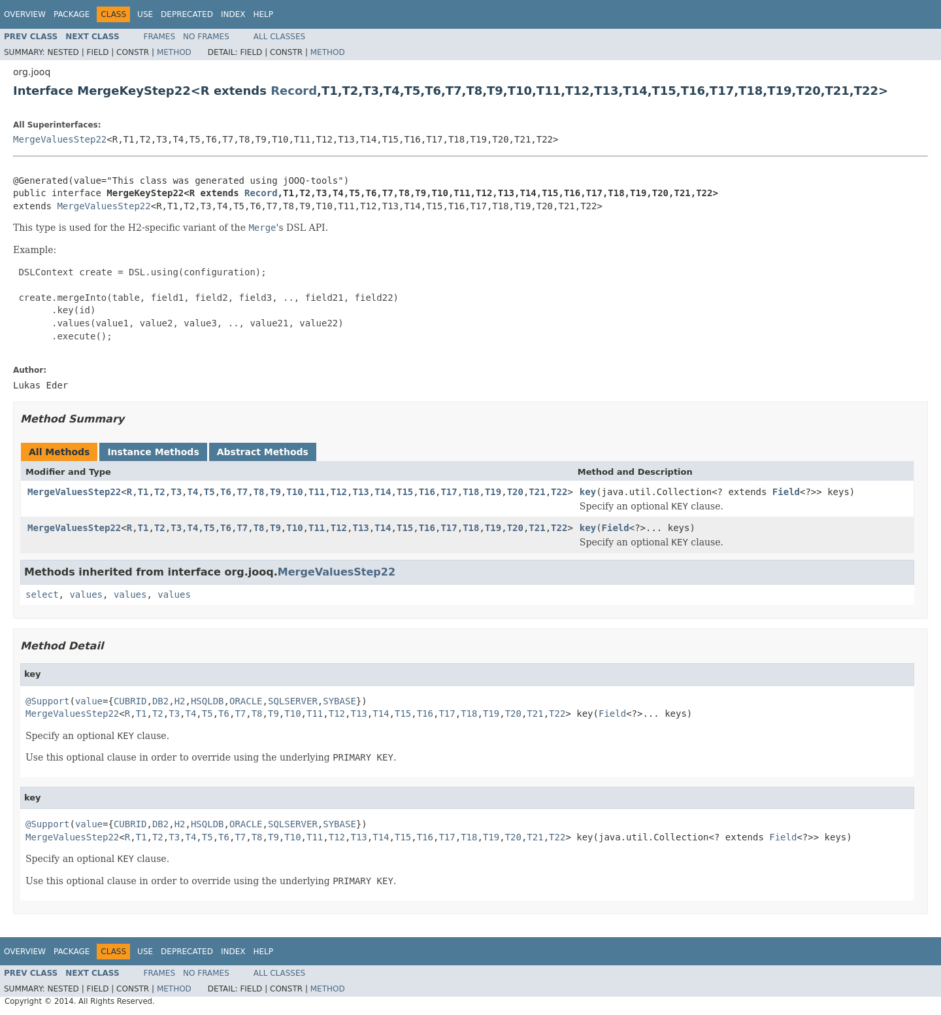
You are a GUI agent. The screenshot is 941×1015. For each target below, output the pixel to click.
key (588, 492)
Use (145, 14)
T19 (493, 492)
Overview (25, 14)
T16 (427, 492)
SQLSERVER (293, 701)
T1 (143, 492)
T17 (448, 492)
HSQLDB (207, 701)
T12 (339, 492)
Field (786, 492)
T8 (259, 492)
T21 (537, 492)
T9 (275, 492)
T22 (559, 492)
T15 (405, 492)
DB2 (160, 701)
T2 (159, 492)
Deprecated (187, 14)
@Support (47, 701)
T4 (193, 492)
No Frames (206, 36)
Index (233, 14)
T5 (209, 492)
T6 (225, 492)
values (86, 594)
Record (294, 90)
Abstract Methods (262, 452)
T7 (242, 492)
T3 (176, 492)
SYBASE (339, 701)
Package (72, 14)
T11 (316, 492)
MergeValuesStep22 (60, 139)
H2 (180, 701)
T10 (294, 492)
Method (174, 52)
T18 (471, 492)
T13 (360, 492)
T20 (515, 492)
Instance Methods (153, 452)
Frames (160, 36)
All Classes (279, 36)
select (42, 594)
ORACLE (246, 701)
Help (263, 14)
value (89, 701)
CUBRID (130, 701)
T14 (382, 492)
